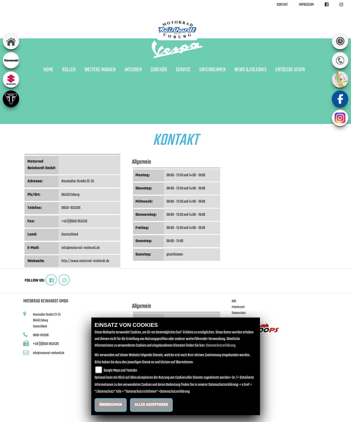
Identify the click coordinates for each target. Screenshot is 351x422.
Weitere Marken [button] (100, 70)
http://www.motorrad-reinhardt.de (85, 261)
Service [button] (183, 70)
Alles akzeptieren (151, 405)
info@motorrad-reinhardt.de (80, 248)
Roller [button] (69, 70)
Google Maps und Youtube (120, 370)
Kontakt (282, 4)
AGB (234, 301)
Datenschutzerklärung (221, 345)
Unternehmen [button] (212, 70)
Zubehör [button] (159, 70)
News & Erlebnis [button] (250, 70)
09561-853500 (70, 208)
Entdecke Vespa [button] (290, 70)
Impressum (306, 4)
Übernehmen (110, 405)
